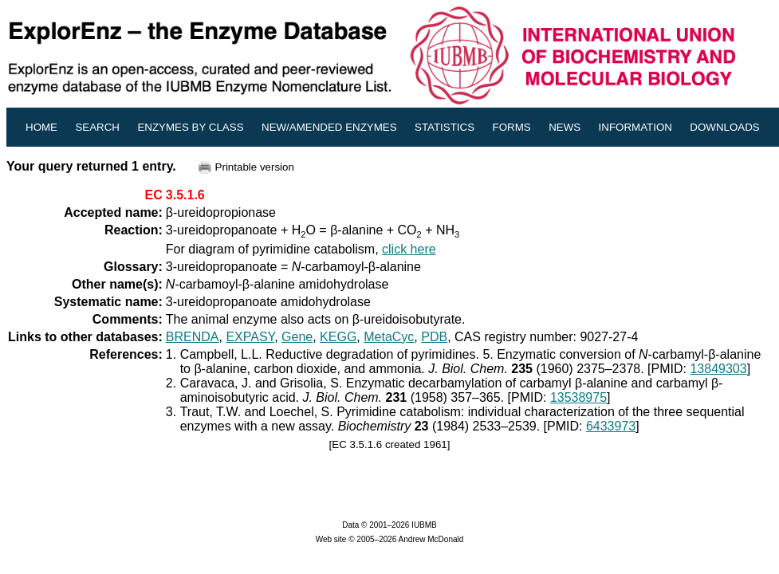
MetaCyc (389, 337)
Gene (297, 337)
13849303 (718, 368)
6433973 (610, 426)
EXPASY (250, 337)
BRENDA (192, 337)
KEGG (338, 337)
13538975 (578, 397)
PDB (434, 337)
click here (409, 249)
